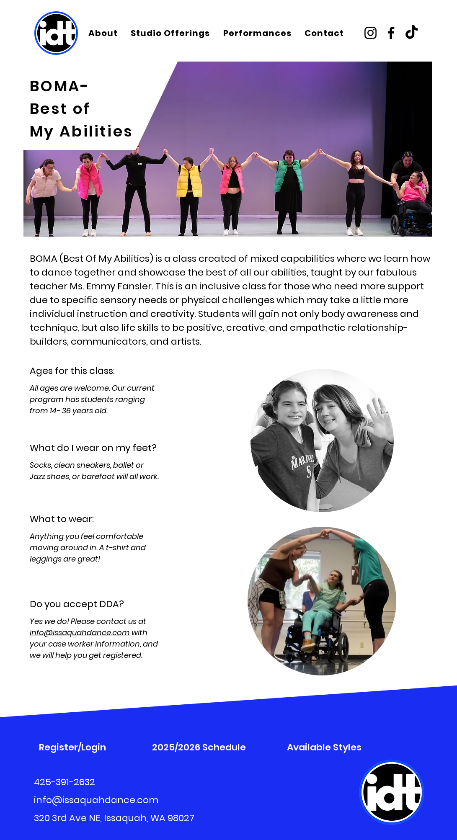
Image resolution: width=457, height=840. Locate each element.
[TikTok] (411, 33)
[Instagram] (370, 33)
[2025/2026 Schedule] (199, 747)
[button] (104, 33)
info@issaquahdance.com (80, 632)
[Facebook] (391, 33)
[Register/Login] (72, 747)
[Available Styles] (324, 747)
